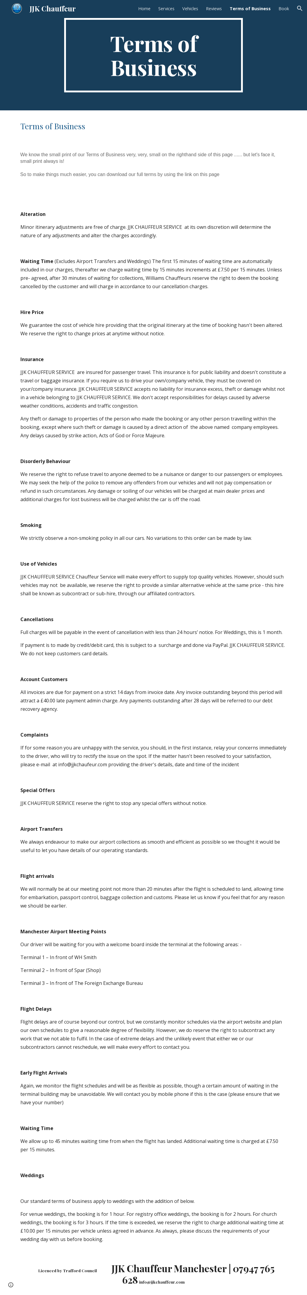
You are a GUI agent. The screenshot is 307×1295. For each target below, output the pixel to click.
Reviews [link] (214, 8)
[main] (153, 55)
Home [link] (144, 8)
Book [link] (284, 8)
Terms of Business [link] (250, 8)
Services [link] (166, 8)
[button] (300, 8)
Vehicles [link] (190, 8)
